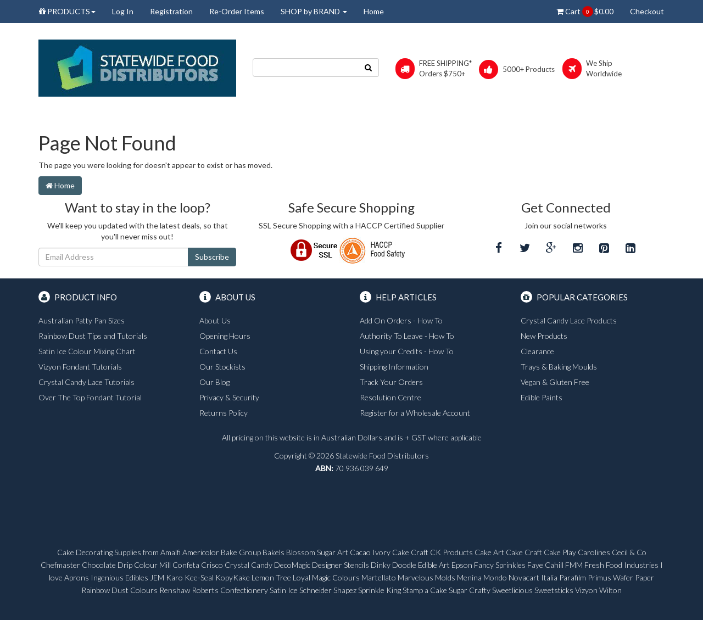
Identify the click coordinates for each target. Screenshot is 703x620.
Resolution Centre (390, 397)
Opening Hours (224, 335)
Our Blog (214, 382)
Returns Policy (223, 412)
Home (374, 11)
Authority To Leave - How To (407, 335)
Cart (584, 11)
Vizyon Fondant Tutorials (80, 366)
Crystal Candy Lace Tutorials (86, 382)
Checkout (647, 11)
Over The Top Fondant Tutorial (90, 397)
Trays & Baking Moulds (559, 366)
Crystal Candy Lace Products (569, 320)
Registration (171, 11)
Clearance (537, 351)
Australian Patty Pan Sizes (81, 320)
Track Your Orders (391, 382)
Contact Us (218, 351)
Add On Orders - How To (401, 320)
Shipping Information (394, 366)
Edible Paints (541, 397)
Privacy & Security (229, 397)
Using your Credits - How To (407, 351)
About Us (215, 320)
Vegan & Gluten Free (555, 382)
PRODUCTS (67, 11)
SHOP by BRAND (314, 11)
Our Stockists (222, 366)
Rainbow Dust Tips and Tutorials (92, 335)
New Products (544, 335)
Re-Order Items (236, 11)
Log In (122, 11)
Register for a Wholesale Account (415, 412)
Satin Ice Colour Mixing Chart (87, 351)
